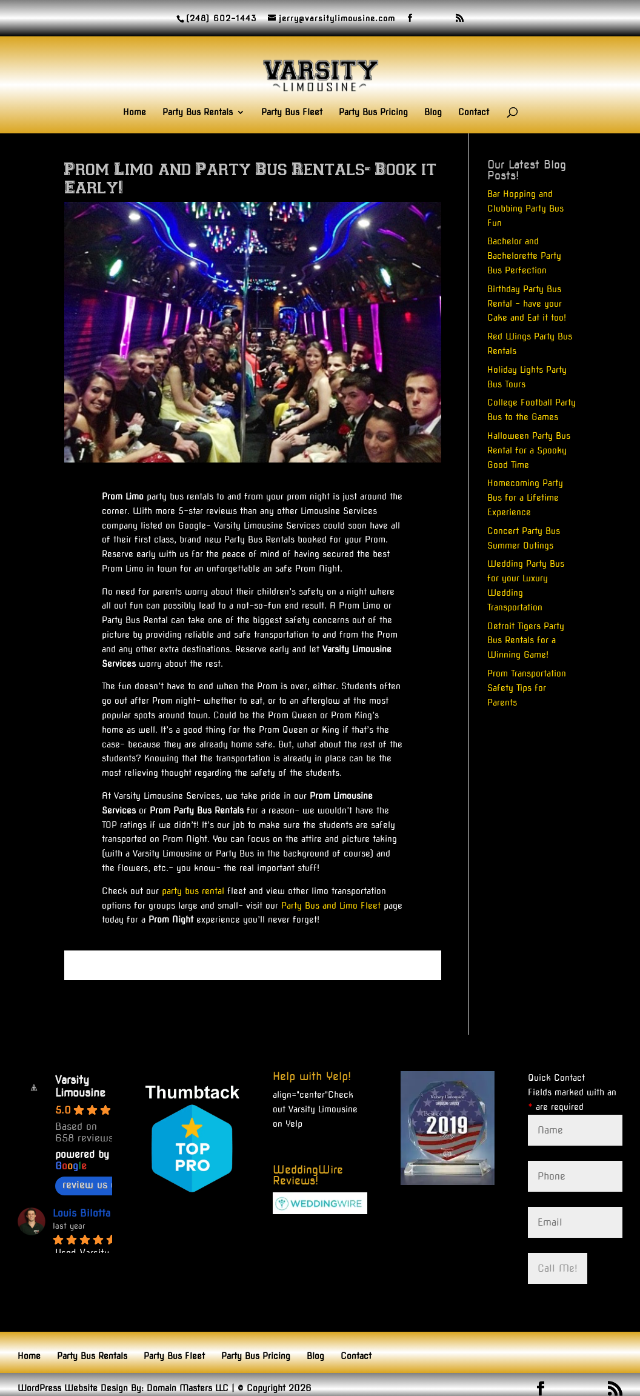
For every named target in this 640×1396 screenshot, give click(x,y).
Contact (473, 112)
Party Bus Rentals (197, 112)
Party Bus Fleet (291, 112)
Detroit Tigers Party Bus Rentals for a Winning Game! (525, 640)
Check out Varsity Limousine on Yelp (315, 1109)
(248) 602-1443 (221, 18)
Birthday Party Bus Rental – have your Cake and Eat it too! (526, 303)
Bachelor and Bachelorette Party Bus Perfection (524, 255)
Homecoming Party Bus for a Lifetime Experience (525, 497)
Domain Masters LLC (187, 1388)
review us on (98, 1185)
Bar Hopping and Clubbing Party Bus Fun (525, 208)
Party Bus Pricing (373, 112)
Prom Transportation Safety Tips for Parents (526, 688)
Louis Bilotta (81, 1213)
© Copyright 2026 (275, 1388)
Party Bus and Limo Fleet (331, 905)
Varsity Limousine (80, 1086)
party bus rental (193, 891)
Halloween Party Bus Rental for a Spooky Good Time (528, 450)
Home (134, 112)
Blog (433, 112)
